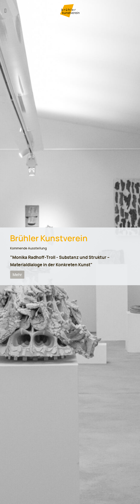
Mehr (17, 274)
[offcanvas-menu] (5, 10)
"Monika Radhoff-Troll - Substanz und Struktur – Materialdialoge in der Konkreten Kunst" (60, 260)
